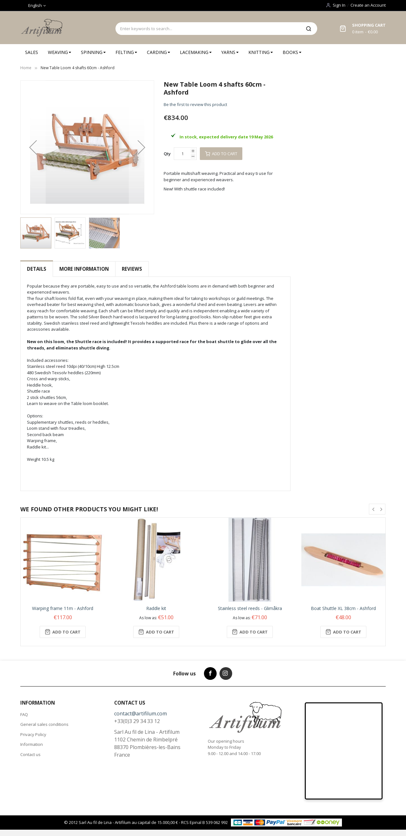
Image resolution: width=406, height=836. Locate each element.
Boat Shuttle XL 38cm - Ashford (343, 608)
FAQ (24, 714)
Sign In (339, 5)
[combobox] (207, 28)
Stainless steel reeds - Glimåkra (250, 608)
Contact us (30, 754)
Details (36, 269)
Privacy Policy (33, 734)
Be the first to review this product (195, 104)
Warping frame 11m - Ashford (62, 608)
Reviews (132, 269)
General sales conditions (44, 724)
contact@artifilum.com (140, 713)
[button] (33, 147)
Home (25, 67)
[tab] (36, 269)
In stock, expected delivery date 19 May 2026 (226, 137)
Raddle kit (156, 608)
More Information (84, 269)
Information (31, 744)
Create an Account (368, 5)
